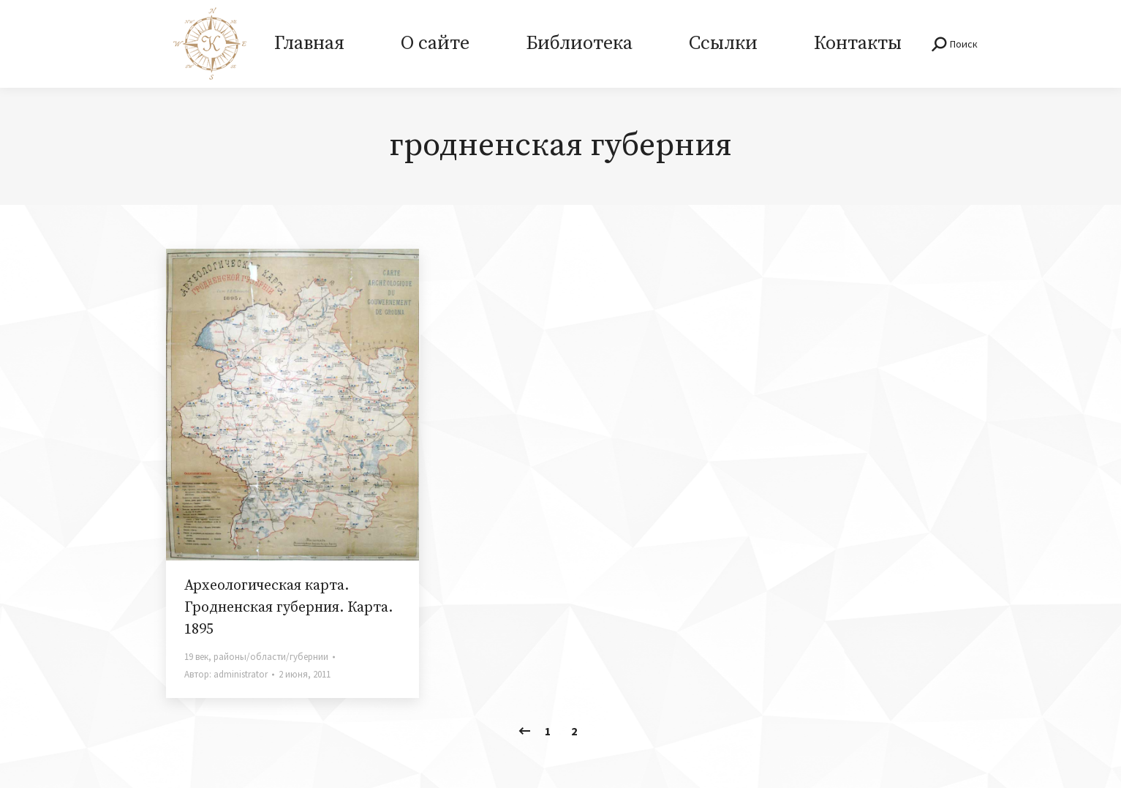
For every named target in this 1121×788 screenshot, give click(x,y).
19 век (196, 656)
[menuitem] (309, 44)
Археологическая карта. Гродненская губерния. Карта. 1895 (288, 608)
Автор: (226, 674)
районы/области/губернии (271, 656)
